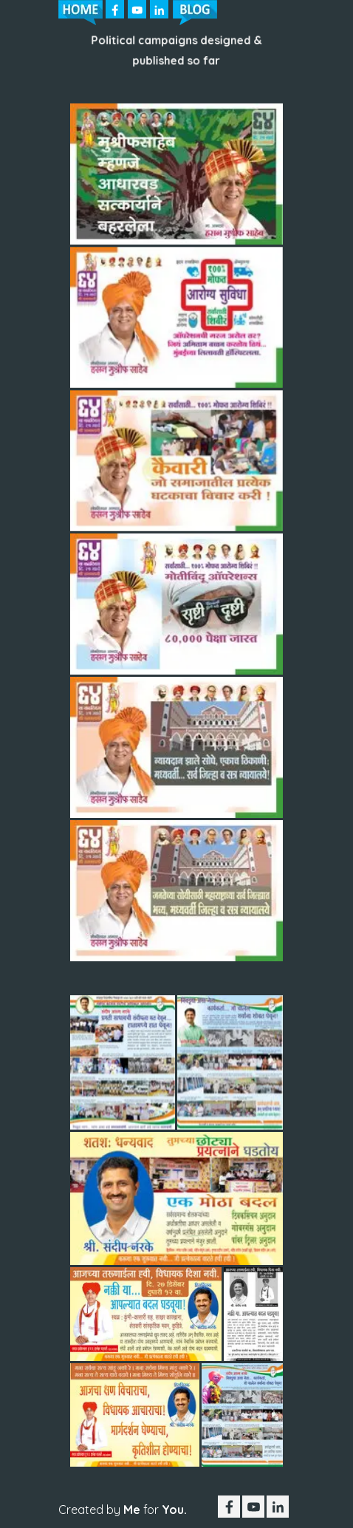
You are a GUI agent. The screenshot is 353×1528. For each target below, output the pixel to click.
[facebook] (115, 9)
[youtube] (137, 9)
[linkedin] (159, 9)
